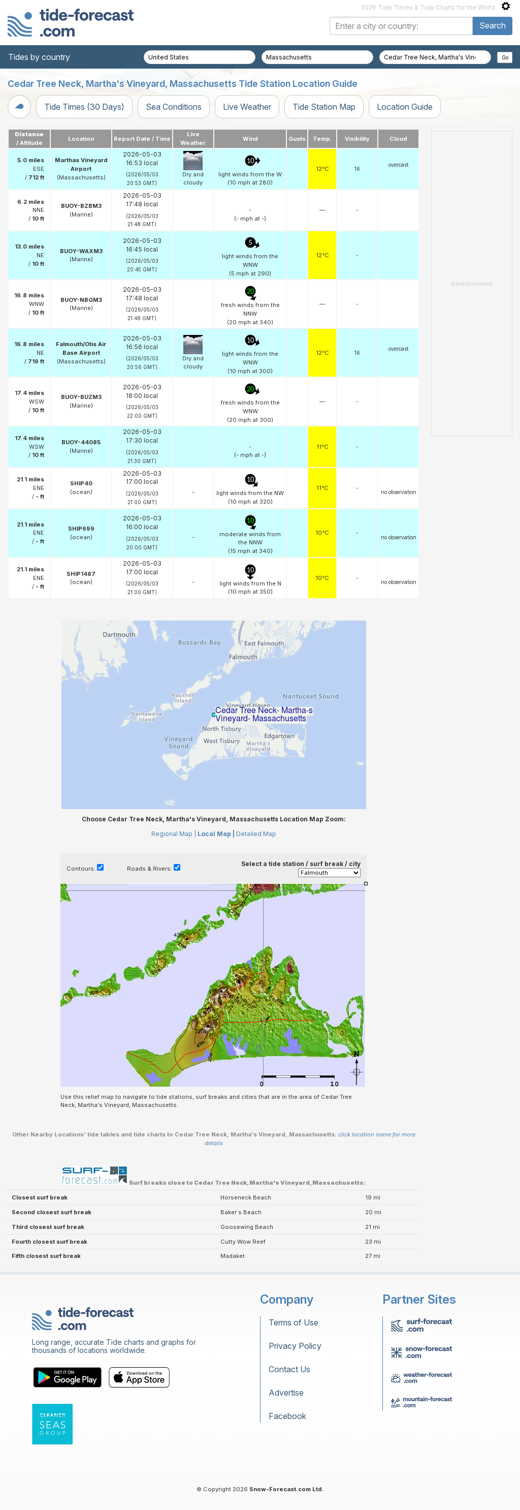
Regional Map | (173, 834)
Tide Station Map (323, 107)
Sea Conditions (174, 107)
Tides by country (39, 57)
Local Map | (216, 834)
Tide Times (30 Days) (84, 107)
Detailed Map (256, 834)
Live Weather (247, 107)
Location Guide (405, 107)
